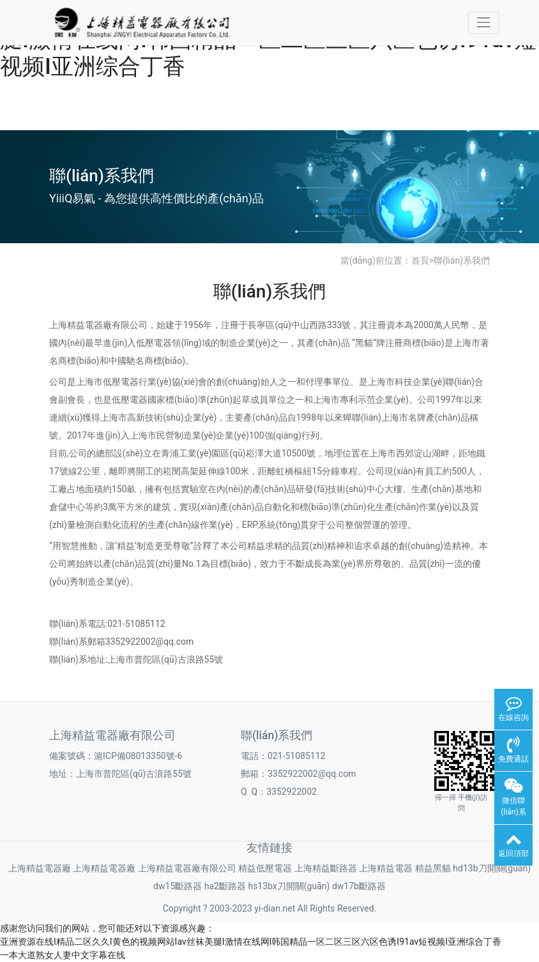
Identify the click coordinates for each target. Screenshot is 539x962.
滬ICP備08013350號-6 (138, 756)
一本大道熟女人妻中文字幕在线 (62, 955)
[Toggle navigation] (483, 22)
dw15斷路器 (177, 886)
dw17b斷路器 (359, 886)
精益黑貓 (433, 868)
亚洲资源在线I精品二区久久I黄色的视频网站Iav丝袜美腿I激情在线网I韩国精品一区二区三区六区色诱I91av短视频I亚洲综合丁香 (250, 941)
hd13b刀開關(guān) (492, 868)
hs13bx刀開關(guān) (289, 886)
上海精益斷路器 (325, 868)
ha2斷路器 (225, 886)
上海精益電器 (386, 868)
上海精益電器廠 (39, 868)
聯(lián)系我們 (462, 260)
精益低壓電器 (265, 868)
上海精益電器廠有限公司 (187, 868)
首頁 (420, 260)
